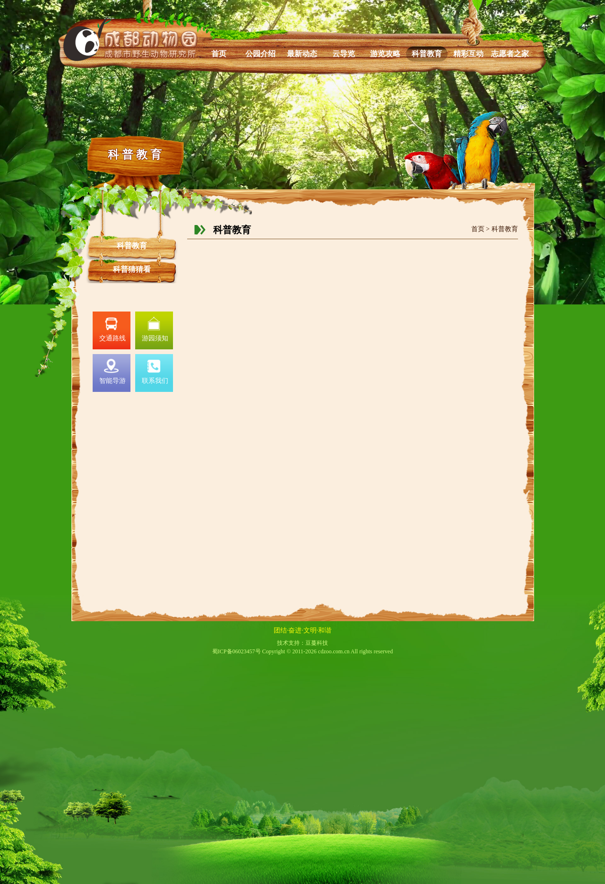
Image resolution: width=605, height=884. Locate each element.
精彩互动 (468, 54)
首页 (218, 54)
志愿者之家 (510, 54)
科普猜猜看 (132, 269)
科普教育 (427, 54)
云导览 (343, 54)
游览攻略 (385, 54)
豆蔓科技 (316, 643)
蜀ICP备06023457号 (236, 651)
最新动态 (302, 54)
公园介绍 (260, 54)
